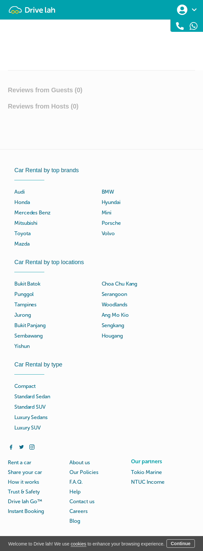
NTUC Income (148, 482)
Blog (74, 521)
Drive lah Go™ (25, 501)
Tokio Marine (146, 472)
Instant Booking (26, 511)
